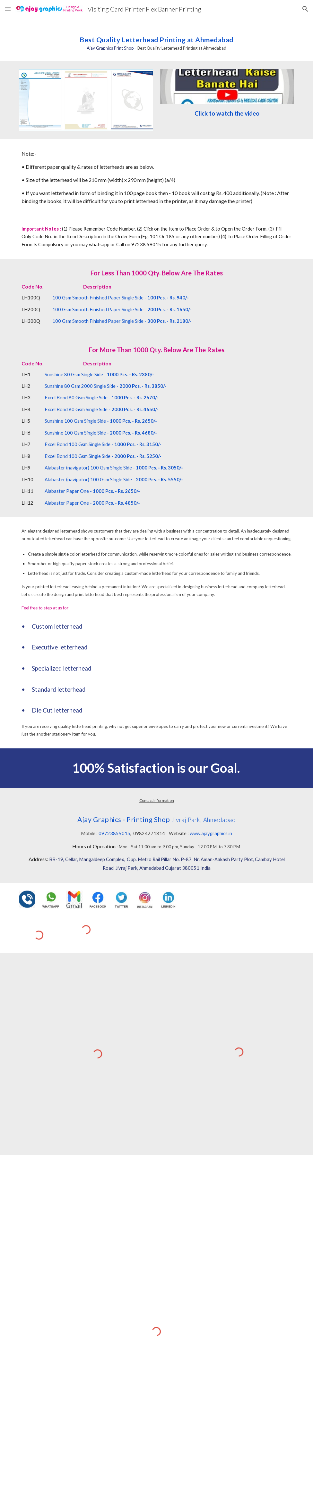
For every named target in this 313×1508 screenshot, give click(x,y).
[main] (156, 39)
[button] (7, 9)
